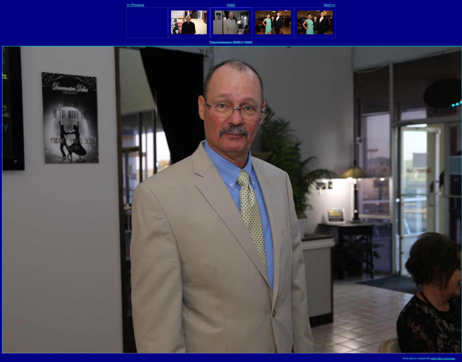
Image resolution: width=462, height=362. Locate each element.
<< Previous (135, 5)
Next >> (329, 5)
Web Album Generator (443, 358)
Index (231, 5)
